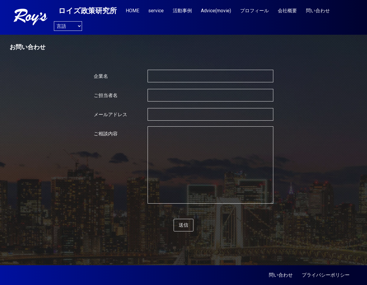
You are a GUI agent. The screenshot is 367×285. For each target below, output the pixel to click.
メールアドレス (110, 114)
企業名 (101, 76)
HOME (132, 10)
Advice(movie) (216, 10)
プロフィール (254, 10)
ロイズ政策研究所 (87, 11)
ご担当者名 (106, 95)
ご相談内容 (106, 133)
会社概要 (287, 10)
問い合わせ (318, 10)
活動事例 (182, 10)
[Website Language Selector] (68, 26)
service (156, 10)
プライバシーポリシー (326, 275)
